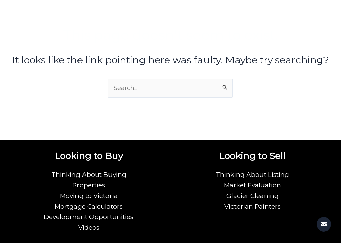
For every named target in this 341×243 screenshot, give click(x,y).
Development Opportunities (88, 217)
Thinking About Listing (252, 175)
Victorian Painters (252, 206)
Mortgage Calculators (89, 206)
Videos (88, 228)
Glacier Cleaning (252, 196)
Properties (88, 185)
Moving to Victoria (89, 196)
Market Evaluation (252, 185)
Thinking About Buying (88, 175)
